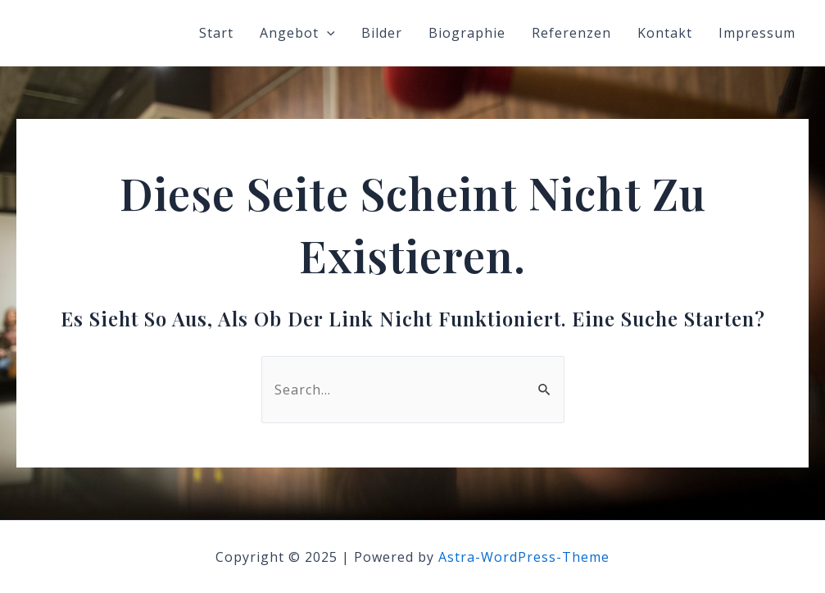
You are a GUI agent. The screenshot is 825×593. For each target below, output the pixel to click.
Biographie (466, 33)
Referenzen (571, 33)
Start (216, 33)
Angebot (297, 33)
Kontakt (664, 33)
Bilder (381, 33)
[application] (327, 33)
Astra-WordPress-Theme (524, 557)
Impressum (757, 33)
